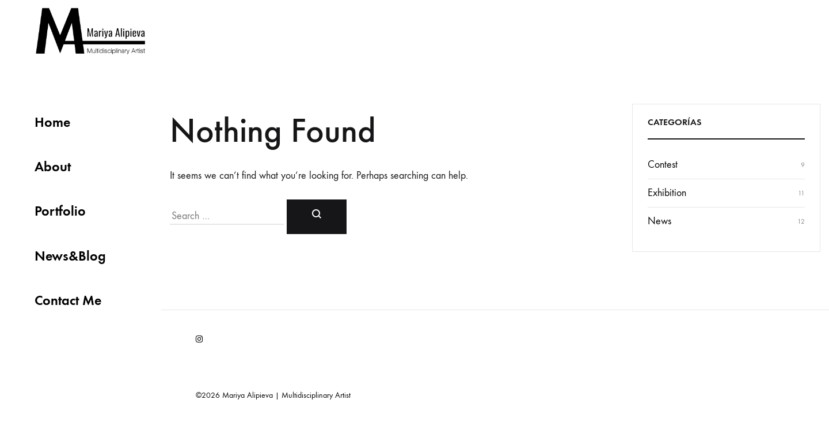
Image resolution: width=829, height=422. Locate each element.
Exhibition (667, 193)
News (659, 221)
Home (52, 122)
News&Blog (70, 255)
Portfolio (60, 210)
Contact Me (68, 300)
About (53, 166)
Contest (663, 165)
